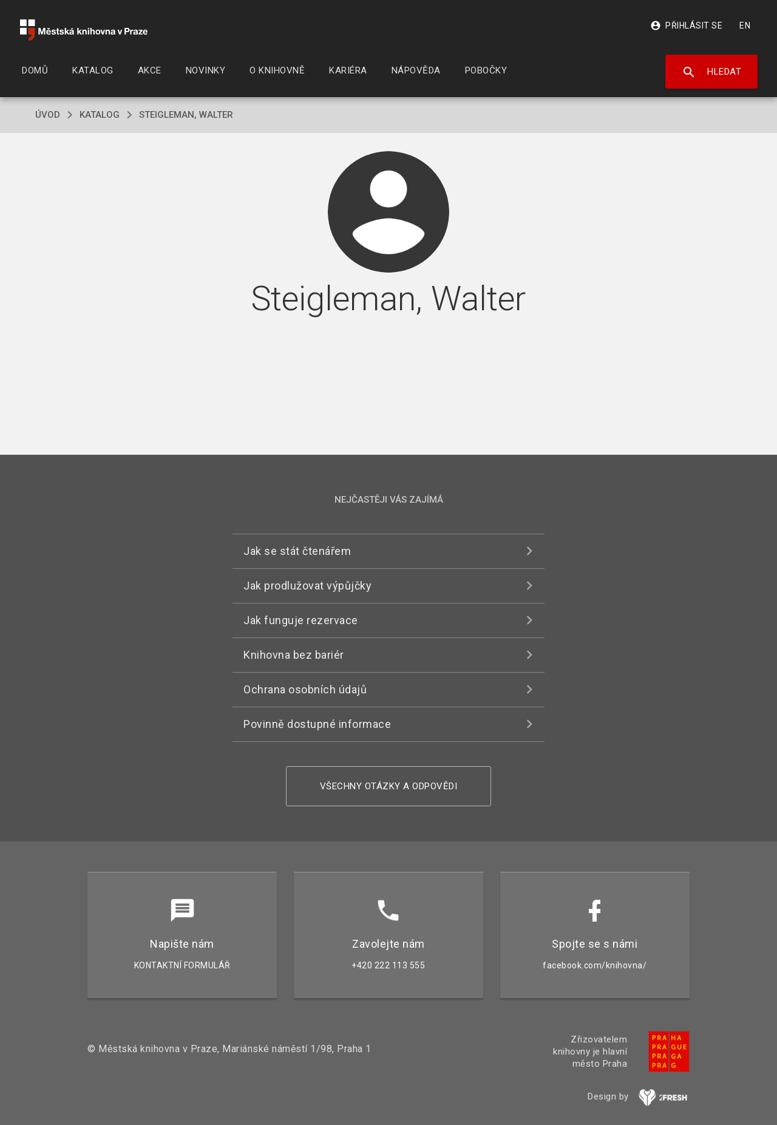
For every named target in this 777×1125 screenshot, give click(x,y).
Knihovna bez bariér (293, 654)
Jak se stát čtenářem (297, 551)
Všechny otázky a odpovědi (389, 786)
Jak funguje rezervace (300, 620)
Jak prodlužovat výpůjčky (307, 585)
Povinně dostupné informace (317, 724)
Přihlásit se (686, 25)
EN (744, 25)
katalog (100, 114)
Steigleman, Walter (186, 114)
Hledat (712, 72)
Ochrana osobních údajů (305, 689)
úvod (47, 114)
